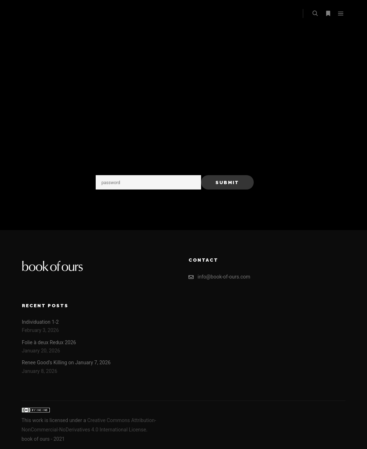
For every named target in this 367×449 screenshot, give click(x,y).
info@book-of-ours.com (219, 277)
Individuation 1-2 (40, 322)
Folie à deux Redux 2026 (49, 342)
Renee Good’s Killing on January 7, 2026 (66, 362)
